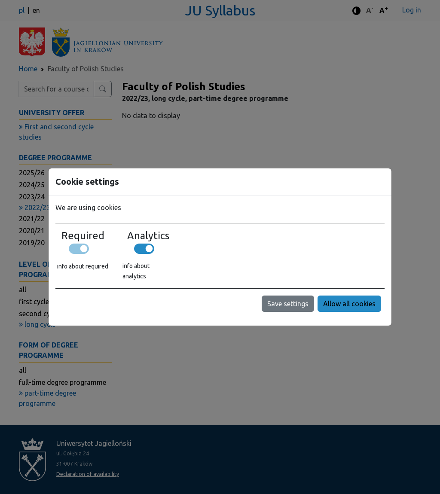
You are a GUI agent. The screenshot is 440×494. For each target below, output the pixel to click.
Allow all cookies (349, 304)
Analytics (148, 235)
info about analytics (136, 271)
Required (82, 235)
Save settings (288, 304)
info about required (82, 266)
